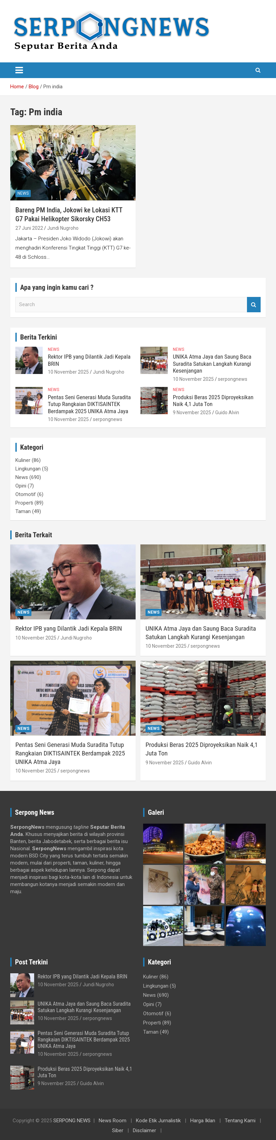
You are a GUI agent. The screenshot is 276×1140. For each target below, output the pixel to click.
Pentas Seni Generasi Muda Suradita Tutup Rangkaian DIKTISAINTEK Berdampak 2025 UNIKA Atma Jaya (89, 404)
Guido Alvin (227, 412)
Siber (117, 1130)
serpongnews (232, 379)
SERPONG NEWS (72, 1121)
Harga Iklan (202, 1121)
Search (254, 304)
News (23, 193)
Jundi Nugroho (63, 228)
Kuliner (22, 460)
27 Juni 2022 (29, 228)
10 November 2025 (68, 372)
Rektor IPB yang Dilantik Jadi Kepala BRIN (68, 628)
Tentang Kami (240, 1121)
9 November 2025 (192, 412)
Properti (24, 503)
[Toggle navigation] (19, 70)
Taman (23, 511)
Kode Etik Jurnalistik (158, 1121)
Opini (20, 486)
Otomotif (25, 494)
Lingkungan (28, 469)
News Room (112, 1121)
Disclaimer (144, 1130)
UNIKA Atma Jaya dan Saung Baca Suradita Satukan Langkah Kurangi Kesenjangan (212, 363)
